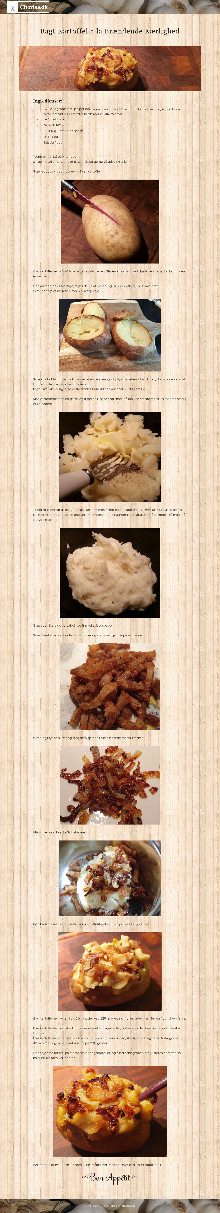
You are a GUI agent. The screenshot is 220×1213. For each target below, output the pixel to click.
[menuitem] (194, 7)
